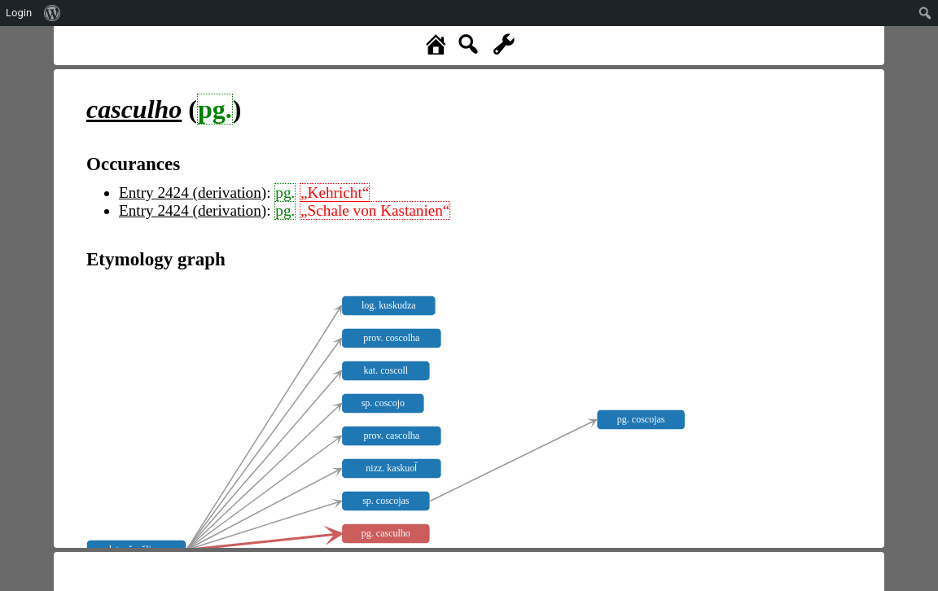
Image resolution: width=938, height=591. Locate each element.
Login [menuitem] (19, 13)
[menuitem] (52, 13)
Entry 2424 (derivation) (192, 192)
